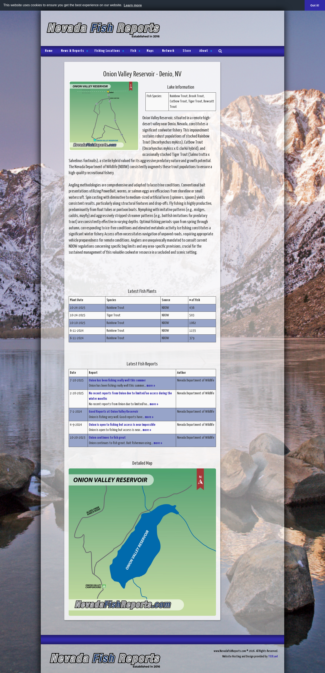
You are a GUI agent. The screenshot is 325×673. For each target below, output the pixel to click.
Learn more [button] (133, 5)
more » (150, 385)
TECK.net (273, 656)
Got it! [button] (314, 5)
